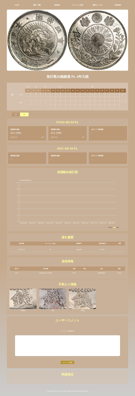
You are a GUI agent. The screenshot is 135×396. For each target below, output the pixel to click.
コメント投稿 (67, 362)
